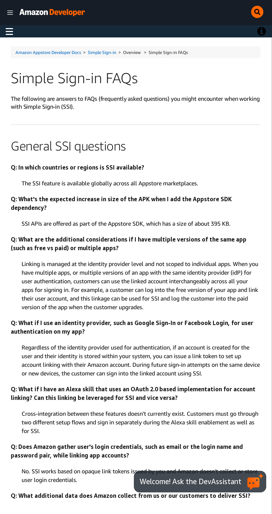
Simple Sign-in (102, 52)
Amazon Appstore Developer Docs (48, 52)
